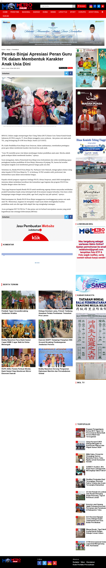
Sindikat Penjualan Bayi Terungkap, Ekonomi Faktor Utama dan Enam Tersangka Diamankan (95, 482)
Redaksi (76, 562)
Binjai (8, 49)
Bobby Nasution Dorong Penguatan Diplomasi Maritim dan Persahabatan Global (54, 371)
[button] (102, 11)
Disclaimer (90, 562)
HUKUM (6, 16)
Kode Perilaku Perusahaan (83, 565)
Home (3, 49)
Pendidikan (15, 49)
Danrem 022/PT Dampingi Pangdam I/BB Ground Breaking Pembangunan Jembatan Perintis (55, 342)
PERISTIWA (14, 12)
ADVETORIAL (94, 12)
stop (70, 68)
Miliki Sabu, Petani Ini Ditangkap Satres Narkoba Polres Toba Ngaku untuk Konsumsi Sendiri (95, 458)
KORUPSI (82, 12)
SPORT (73, 12)
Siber (83, 562)
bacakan (63, 68)
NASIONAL (26, 12)
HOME (5, 12)
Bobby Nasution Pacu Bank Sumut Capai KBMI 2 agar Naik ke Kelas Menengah (16, 342)
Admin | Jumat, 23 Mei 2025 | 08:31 (11, 68)
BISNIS (53, 12)
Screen (81, 6)
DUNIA (45, 12)
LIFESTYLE (63, 12)
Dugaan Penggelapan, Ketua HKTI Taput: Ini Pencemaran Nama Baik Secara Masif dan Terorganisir (95, 433)
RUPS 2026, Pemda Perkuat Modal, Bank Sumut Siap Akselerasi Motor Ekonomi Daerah (16, 371)
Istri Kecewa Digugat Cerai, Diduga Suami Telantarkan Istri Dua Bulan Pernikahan (94, 519)
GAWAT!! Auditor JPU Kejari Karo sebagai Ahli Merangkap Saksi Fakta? (96, 468)
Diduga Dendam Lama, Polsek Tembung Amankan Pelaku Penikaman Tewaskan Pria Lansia (55, 313)
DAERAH (36, 12)
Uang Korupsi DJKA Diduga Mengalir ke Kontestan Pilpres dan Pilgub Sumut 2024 (95, 444)
